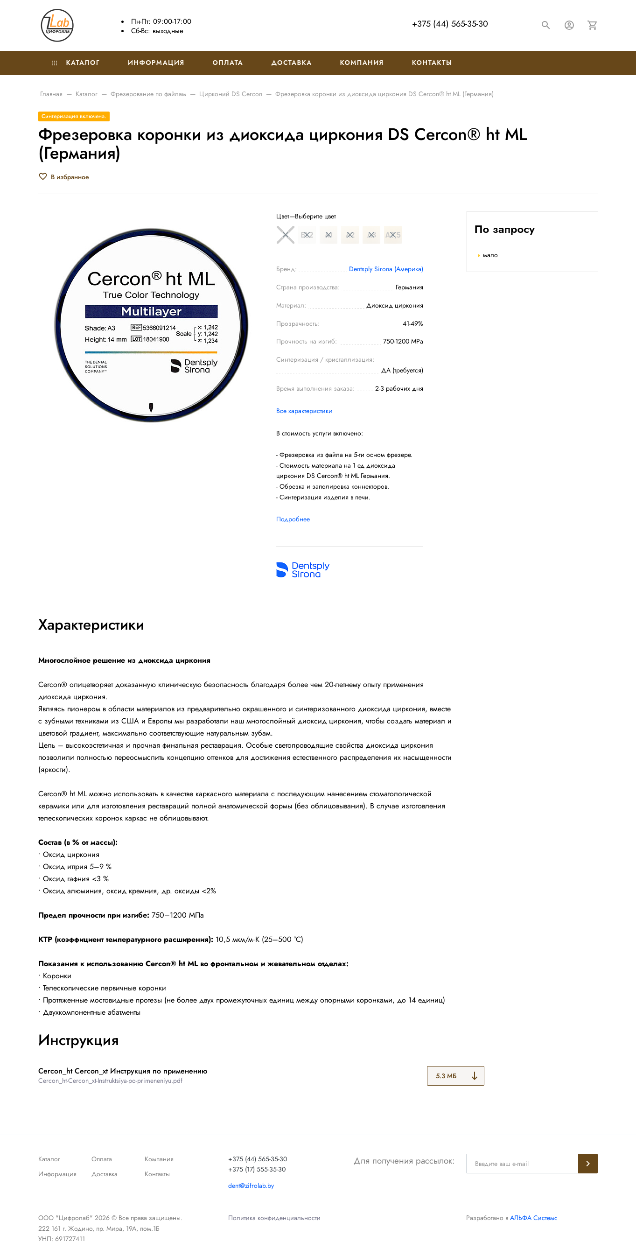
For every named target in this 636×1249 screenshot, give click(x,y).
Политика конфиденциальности (274, 1217)
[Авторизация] (569, 25)
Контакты (432, 62)
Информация (156, 62)
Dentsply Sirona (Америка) (386, 269)
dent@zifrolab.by (251, 1185)
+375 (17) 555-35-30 (257, 1169)
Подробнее (293, 519)
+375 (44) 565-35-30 (450, 24)
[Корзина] (592, 25)
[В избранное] (63, 177)
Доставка (291, 62)
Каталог (76, 62)
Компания (362, 62)
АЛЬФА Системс (533, 1217)
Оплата (228, 62)
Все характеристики (304, 410)
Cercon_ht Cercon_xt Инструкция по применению (122, 1071)
